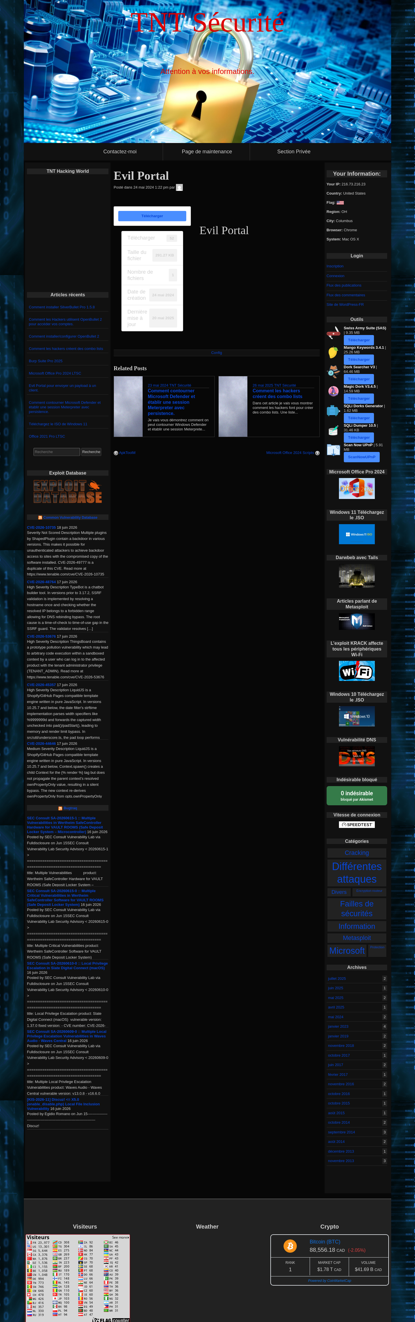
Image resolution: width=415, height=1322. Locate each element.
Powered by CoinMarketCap (329, 1281)
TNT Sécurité (180, 385)
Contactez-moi (120, 151)
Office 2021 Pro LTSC (47, 436)
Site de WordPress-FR (345, 304)
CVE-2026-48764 (41, 582)
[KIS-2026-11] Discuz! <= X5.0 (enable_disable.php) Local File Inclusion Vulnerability (63, 1104)
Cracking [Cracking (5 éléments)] (357, 852)
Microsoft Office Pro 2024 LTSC (55, 373)
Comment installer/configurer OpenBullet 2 (64, 336)
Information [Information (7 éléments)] (356, 926)
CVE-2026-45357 (41, 685)
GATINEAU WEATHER (207, 1255)
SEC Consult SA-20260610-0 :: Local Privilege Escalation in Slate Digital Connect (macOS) (67, 965)
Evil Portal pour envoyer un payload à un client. (62, 387)
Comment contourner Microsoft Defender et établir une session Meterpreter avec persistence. (65, 407)
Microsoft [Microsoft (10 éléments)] (347, 950)
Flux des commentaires (346, 295)
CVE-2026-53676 (41, 636)
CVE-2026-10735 (41, 527)
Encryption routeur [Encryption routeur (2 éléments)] (369, 890)
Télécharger (152, 216)
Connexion (335, 276)
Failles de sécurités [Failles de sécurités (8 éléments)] (357, 908)
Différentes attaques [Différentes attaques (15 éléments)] (357, 873)
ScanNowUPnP (362, 457)
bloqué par (357, 796)
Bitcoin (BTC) (325, 1242)
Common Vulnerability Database (70, 518)
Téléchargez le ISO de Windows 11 (58, 424)
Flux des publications (344, 285)
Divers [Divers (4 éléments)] (339, 892)
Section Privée (294, 151)
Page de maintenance (207, 151)
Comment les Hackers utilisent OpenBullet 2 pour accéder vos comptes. (65, 321)
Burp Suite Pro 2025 (46, 361)
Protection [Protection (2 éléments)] (377, 947)
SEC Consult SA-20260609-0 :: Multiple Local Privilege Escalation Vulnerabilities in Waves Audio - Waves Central (66, 1036)
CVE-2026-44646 (41, 743)
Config (216, 352)
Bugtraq (70, 808)
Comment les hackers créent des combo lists (66, 348)
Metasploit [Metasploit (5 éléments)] (357, 938)
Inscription (335, 266)
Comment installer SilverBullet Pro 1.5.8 (62, 307)
